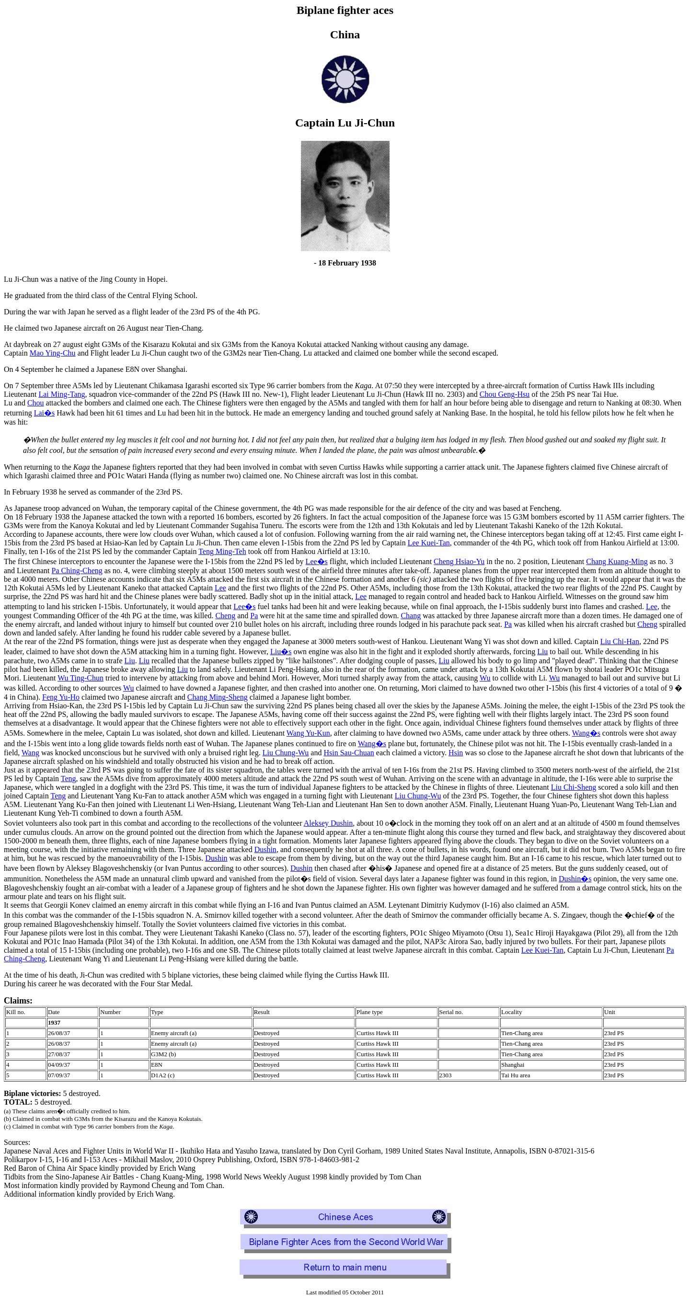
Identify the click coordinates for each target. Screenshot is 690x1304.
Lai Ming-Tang (61, 394)
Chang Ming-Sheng (217, 697)
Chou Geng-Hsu (504, 394)
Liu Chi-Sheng (574, 787)
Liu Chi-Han (619, 641)
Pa (254, 616)
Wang (30, 753)
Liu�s (280, 651)
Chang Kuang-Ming (616, 561)
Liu (542, 651)
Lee (220, 588)
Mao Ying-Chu (53, 353)
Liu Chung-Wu (286, 753)
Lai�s (44, 413)
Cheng (225, 616)
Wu (485, 678)
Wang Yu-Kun (308, 733)
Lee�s (317, 561)
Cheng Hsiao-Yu (459, 561)
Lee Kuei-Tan (429, 543)
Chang (411, 616)
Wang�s (586, 733)
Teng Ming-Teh (222, 551)
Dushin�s (575, 879)
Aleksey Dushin (328, 823)
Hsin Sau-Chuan (348, 753)
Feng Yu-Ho (61, 697)
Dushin (265, 849)
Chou (35, 403)
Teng (68, 778)
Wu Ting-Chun (81, 678)
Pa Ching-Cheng (77, 570)
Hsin (455, 753)
